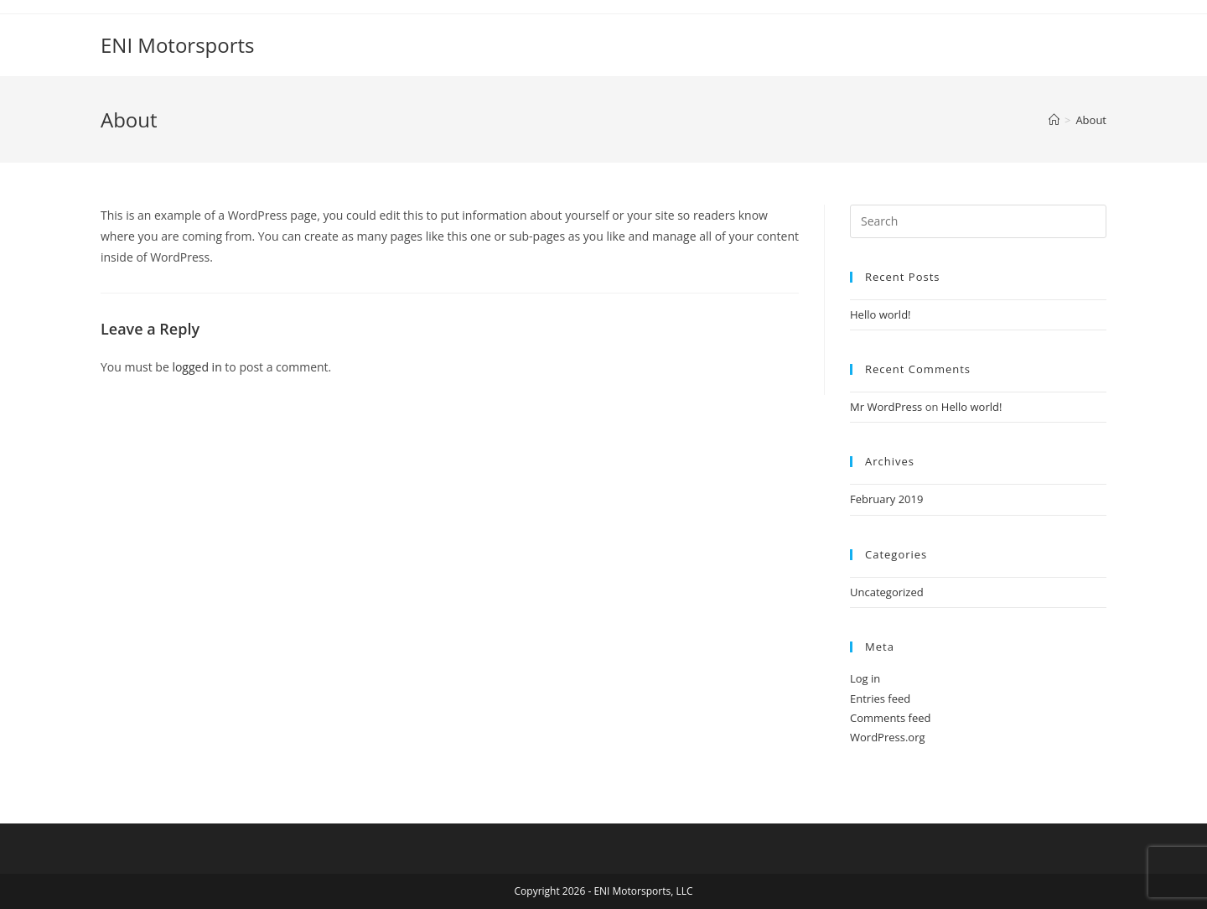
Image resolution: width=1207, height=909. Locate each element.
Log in (865, 678)
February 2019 (886, 498)
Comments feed (890, 717)
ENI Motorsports (178, 45)
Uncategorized (887, 592)
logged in (196, 367)
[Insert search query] (978, 221)
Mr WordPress (886, 406)
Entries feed (880, 698)
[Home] (1054, 119)
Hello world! (880, 314)
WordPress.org (887, 737)
